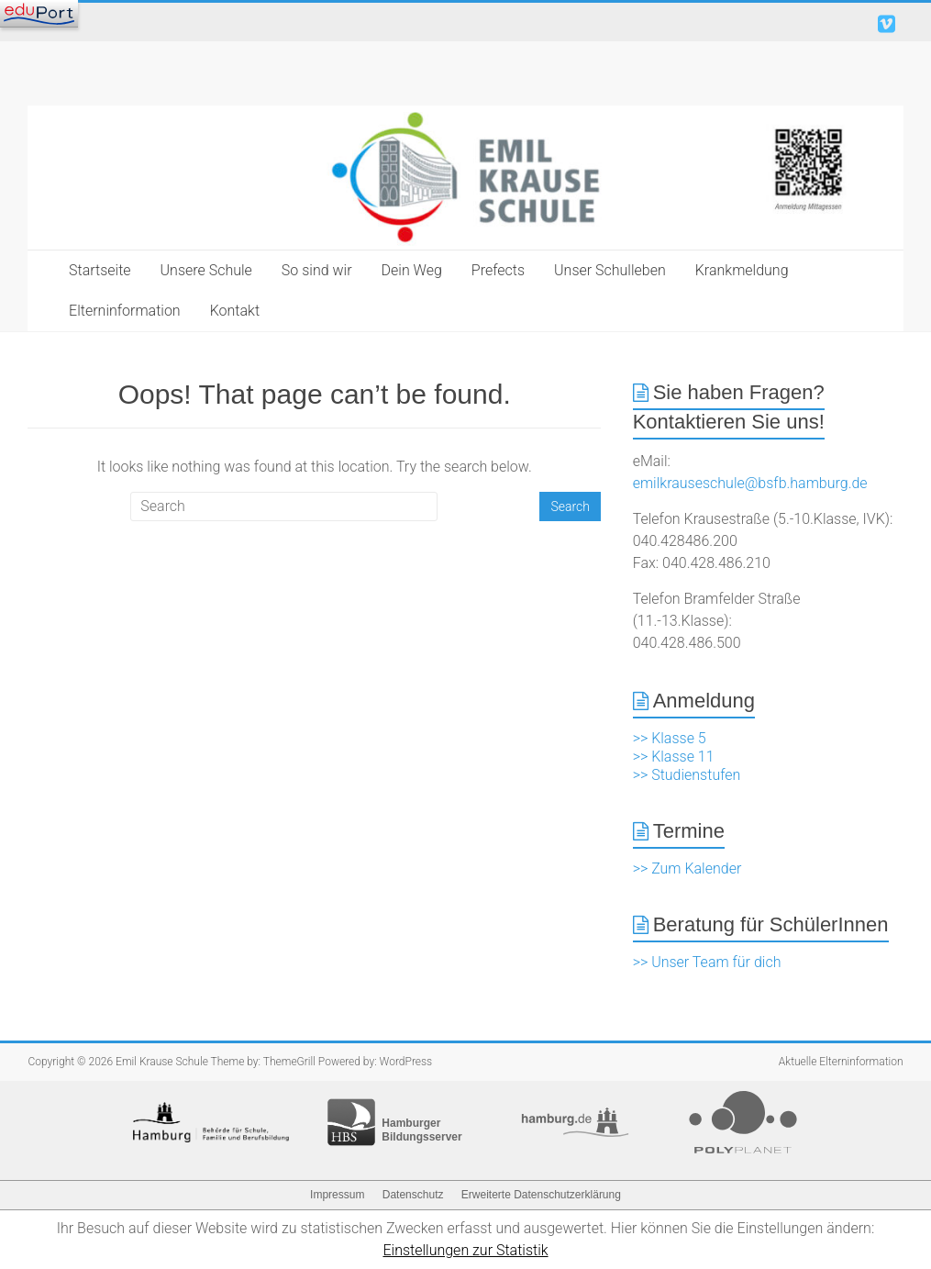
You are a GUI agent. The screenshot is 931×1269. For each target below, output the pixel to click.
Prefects (498, 270)
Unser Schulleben (610, 270)
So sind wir (317, 270)
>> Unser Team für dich (707, 962)
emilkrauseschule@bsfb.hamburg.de (750, 483)
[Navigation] (39, 14)
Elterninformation (125, 310)
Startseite (100, 270)
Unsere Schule (206, 270)
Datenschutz (413, 1194)
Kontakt (235, 310)
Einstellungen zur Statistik (465, 1250)
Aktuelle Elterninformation (841, 1061)
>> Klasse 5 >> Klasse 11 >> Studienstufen (687, 756)
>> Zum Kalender (687, 868)
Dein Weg (412, 270)
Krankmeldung (742, 270)
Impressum (337, 1194)
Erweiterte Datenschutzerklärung (541, 1194)
